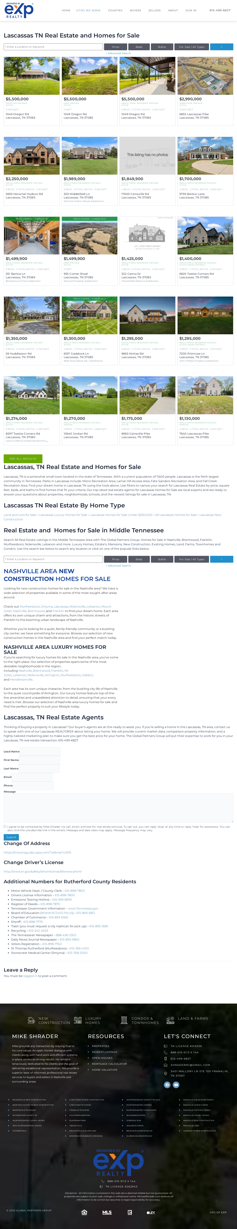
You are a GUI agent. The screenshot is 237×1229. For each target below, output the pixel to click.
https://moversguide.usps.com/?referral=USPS (37, 852)
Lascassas (61, 606)
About (173, 10)
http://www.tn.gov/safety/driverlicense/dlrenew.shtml (43, 871)
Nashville (19, 611)
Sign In (191, 10)
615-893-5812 (85, 913)
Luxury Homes (93, 1020)
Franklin (58, 611)
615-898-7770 (33, 922)
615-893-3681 (98, 926)
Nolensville (77, 606)
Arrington (52, 675)
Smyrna (47, 606)
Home (66, 10)
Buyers (135, 10)
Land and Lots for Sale (20, 515)
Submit (11, 837)
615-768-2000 (78, 953)
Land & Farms (193, 1018)
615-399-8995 (62, 899)
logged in (30, 976)
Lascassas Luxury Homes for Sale (63, 515)
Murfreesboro (30, 606)
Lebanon (93, 606)
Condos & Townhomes (145, 1020)
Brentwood (36, 611)
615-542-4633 (38, 930)
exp (224, 1212)
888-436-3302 (66, 935)
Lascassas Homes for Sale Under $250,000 (121, 515)
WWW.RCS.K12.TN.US (57, 913)
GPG (213, 1212)
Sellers (154, 10)
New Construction (54, 1020)
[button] (89, 10)
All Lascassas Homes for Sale (176, 515)
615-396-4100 (79, 948)
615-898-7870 (50, 904)
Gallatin (87, 675)
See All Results (23, 458)
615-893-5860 (69, 939)
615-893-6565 (58, 917)
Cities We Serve (88, 10)
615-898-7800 (75, 891)
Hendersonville (21, 679)
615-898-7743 (52, 944)
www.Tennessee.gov (83, 908)
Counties (115, 10)
